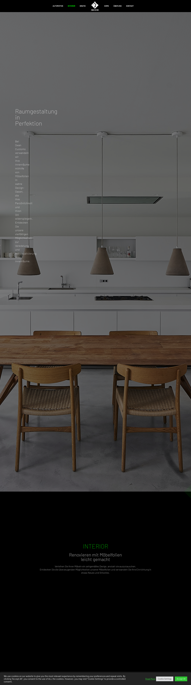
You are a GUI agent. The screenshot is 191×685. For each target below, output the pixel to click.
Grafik (83, 6)
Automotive (58, 6)
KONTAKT (130, 6)
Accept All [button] (181, 679)
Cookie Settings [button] (164, 679)
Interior (71, 6)
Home (106, 6)
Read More (150, 678)
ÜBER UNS (117, 6)
